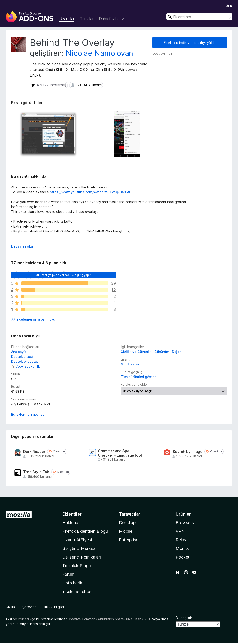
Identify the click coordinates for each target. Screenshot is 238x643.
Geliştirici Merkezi (79, 548)
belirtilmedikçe (24, 619)
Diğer (176, 352)
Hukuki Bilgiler (53, 607)
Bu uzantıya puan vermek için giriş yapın (63, 275)
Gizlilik (10, 607)
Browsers (185, 522)
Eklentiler (72, 514)
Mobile (125, 531)
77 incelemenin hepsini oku (33, 319)
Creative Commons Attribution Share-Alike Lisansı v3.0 (109, 619)
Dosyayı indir (162, 53)
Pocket (183, 557)
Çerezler (29, 607)
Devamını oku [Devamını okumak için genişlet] (22, 246)
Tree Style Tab (36, 472)
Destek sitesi (22, 356)
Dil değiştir (184, 618)
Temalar (86, 18)
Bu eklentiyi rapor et (27, 414)
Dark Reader (34, 451)
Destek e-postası (25, 361)
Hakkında (71, 522)
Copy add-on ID (25, 366)
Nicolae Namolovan (99, 53)
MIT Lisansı (130, 364)
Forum (68, 574)
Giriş (229, 5)
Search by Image (187, 451)
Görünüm (161, 352)
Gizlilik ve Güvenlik (136, 352)
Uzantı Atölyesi (77, 539)
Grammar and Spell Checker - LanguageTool (120, 453)
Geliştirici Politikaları (81, 557)
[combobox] (199, 16)
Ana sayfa (18, 352)
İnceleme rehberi (78, 591)
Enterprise (128, 539)
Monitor (183, 548)
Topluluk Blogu (76, 565)
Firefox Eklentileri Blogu (85, 531)
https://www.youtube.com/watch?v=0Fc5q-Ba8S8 (90, 192)
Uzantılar (66, 18)
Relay (181, 539)
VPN (180, 531)
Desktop (127, 522)
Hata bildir (72, 582)
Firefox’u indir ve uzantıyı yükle (190, 42)
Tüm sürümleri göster (138, 377)
